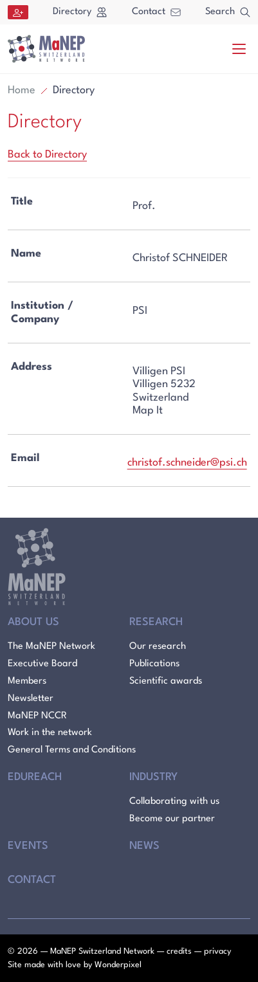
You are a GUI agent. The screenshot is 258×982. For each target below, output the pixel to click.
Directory (80, 12)
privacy (217, 951)
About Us (33, 622)
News (144, 846)
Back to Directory (47, 154)
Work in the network (50, 733)
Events (28, 846)
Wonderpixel (118, 965)
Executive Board (42, 664)
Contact (156, 12)
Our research (157, 646)
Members (27, 681)
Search (227, 12)
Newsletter (30, 699)
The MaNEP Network (51, 646)
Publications (154, 664)
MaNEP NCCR (37, 716)
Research (156, 622)
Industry (153, 777)
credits (179, 951)
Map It (148, 410)
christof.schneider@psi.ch (187, 462)
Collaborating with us (174, 801)
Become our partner (172, 819)
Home (21, 90)
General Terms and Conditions (72, 750)
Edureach (35, 777)
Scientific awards (165, 681)
